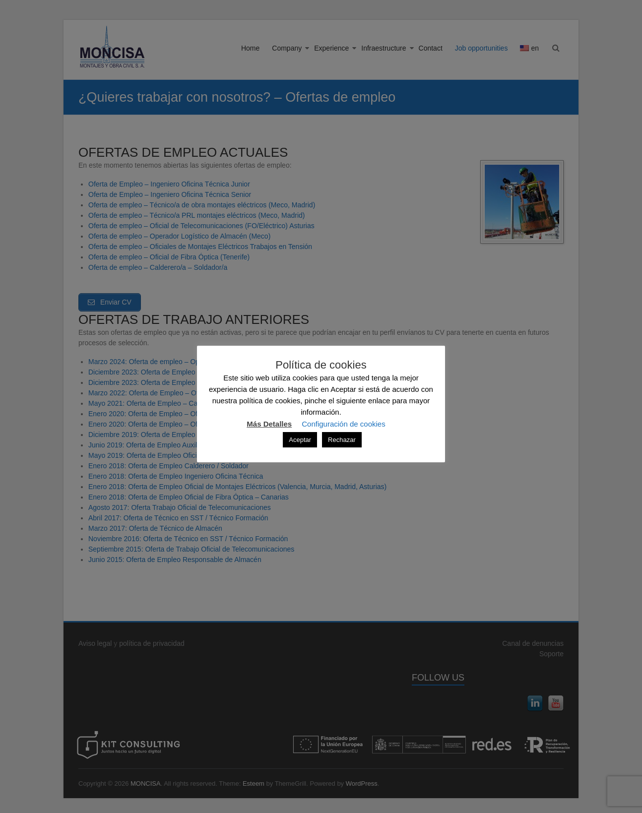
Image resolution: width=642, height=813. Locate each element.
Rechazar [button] (342, 439)
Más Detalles (269, 424)
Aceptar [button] (300, 439)
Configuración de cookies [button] (343, 424)
